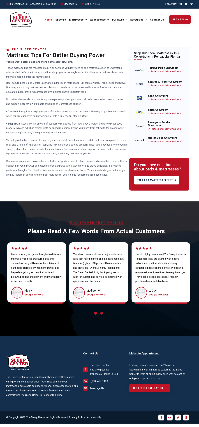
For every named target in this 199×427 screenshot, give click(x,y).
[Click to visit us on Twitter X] (191, 4)
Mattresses (76, 21)
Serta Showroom (158, 112)
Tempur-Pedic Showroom (163, 70)
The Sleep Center (36, 420)
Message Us (69, 3)
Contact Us (157, 21)
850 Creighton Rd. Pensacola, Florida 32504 (31, 3)
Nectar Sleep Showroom (162, 140)
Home (48, 21)
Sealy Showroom (158, 98)
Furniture (118, 21)
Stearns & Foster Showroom (165, 84)
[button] (96, 316)
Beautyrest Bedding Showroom (159, 126)
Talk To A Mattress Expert (156, 183)
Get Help (180, 20)
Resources (137, 21)
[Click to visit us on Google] (186, 420)
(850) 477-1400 (95, 384)
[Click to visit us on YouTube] (186, 4)
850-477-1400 (90, 3)
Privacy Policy (77, 420)
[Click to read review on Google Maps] (34, 297)
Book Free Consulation (149, 390)
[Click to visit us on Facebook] (180, 4)
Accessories (98, 21)
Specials (60, 21)
